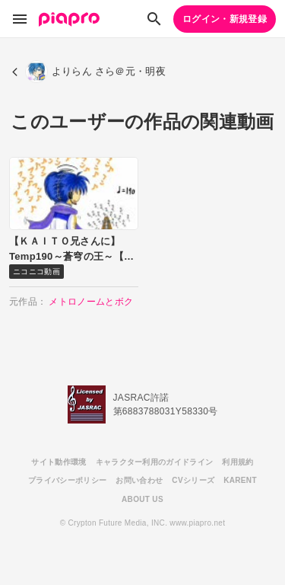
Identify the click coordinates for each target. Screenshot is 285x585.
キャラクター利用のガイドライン (155, 462)
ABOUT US (142, 499)
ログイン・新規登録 (224, 19)
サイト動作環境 (58, 462)
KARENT (240, 480)
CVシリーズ (193, 480)
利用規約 (237, 462)
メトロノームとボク (91, 301)
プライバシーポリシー (67, 480)
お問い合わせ (139, 480)
